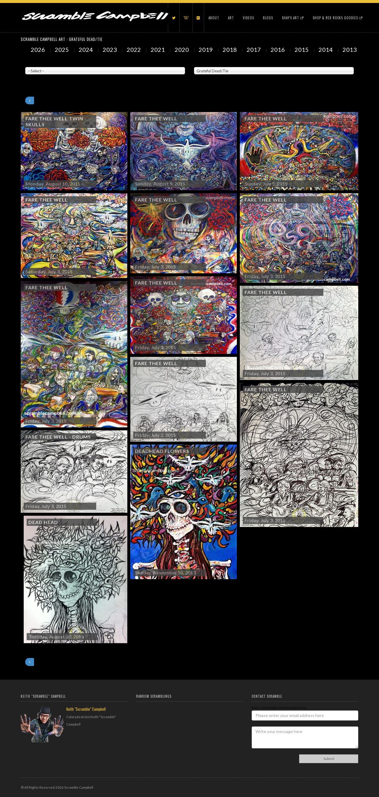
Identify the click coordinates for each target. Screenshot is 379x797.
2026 (38, 49)
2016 (278, 49)
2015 (302, 49)
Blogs (268, 17)
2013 (350, 49)
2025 (62, 49)
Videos (248, 17)
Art (231, 17)
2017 (254, 49)
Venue (29, 62)
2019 (206, 49)
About (213, 17)
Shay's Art (293, 17)
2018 (230, 49)
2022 (134, 49)
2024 (86, 49)
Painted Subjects (206, 62)
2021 (158, 49)
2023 (110, 49)
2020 (182, 49)
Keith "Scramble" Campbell (86, 709)
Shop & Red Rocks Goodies (338, 17)
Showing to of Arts (39, 77)
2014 (326, 49)
